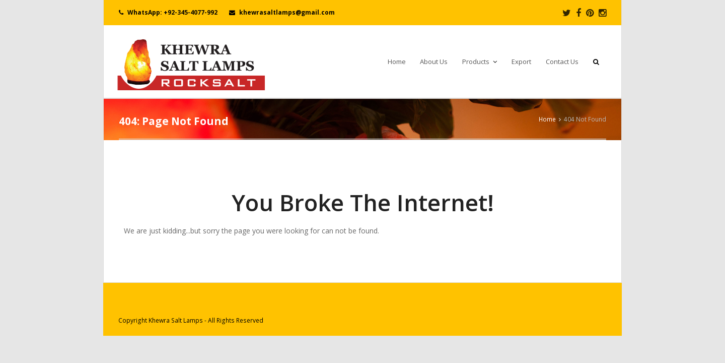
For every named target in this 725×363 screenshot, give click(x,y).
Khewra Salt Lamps (176, 320)
